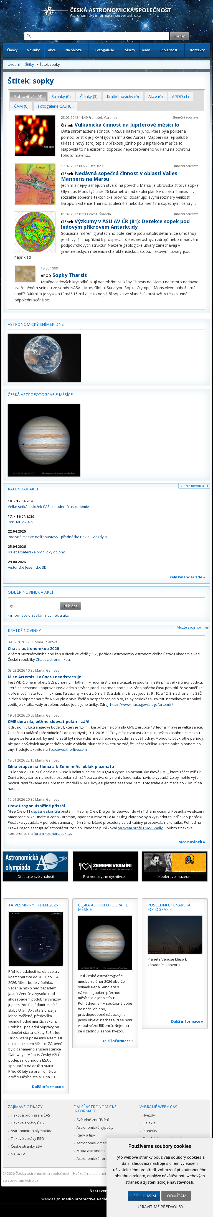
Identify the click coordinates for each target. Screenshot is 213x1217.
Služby (130, 50)
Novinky (33, 50)
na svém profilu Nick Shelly (140, 827)
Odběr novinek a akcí (30, 592)
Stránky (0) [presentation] (61, 96)
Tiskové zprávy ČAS (27, 1122)
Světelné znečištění (93, 1119)
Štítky (29, 64)
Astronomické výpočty (95, 1127)
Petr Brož (95, 166)
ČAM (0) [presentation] (21, 106)
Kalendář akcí (23, 489)
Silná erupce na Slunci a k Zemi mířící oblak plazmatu (61, 766)
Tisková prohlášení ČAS (30, 1115)
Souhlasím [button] (144, 1195)
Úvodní (14, 64)
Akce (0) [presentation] (155, 96)
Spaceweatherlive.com (68, 749)
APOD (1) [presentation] (180, 96)
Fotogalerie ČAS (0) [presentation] (55, 106)
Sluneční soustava (186, 117)
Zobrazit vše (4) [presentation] (28, 96)
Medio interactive (78, 1198)
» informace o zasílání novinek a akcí (38, 615)
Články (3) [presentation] (89, 96)
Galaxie (149, 1122)
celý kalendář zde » (187, 577)
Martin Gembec (47, 670)
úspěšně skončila (45, 811)
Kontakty (197, 50)
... (89, 155)
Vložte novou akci (194, 485)
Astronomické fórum (94, 1158)
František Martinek (102, 117)
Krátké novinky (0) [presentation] (123, 96)
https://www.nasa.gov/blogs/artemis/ (141, 704)
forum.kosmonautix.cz (52, 833)
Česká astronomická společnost (42, 1173)
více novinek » (192, 841)
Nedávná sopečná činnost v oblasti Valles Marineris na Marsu (119, 176)
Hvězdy (149, 1115)
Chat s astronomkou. (53, 659)
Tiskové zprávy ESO (27, 1138)
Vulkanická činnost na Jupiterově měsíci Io (127, 124)
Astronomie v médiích (95, 1142)
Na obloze (73, 50)
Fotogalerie (104, 50)
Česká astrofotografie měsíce (40, 394)
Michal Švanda (99, 214)
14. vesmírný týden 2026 (33, 905)
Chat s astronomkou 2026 (33, 648)
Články (12, 50)
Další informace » (48, 1086)
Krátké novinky (24, 630)
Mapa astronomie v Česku (99, 1150)
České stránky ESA (26, 1146)
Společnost (169, 50)
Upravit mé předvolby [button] (159, 1206)
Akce (52, 50)
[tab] (28, 96)
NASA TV (18, 1154)
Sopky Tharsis (69, 275)
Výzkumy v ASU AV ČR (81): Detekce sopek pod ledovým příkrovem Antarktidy (125, 224)
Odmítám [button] (176, 1195)
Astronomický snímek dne (36, 324)
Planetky (150, 1130)
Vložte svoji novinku (192, 627)
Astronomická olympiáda (31, 1130)
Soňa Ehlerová (46, 642)
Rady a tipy (86, 1135)
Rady (146, 50)
